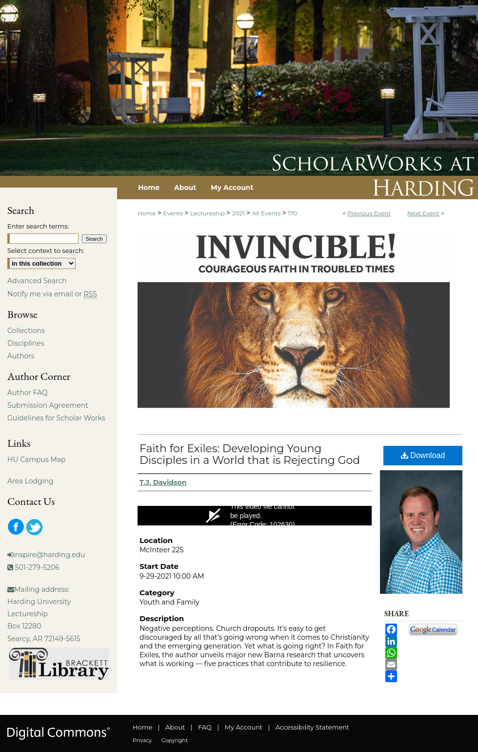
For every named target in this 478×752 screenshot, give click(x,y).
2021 (239, 213)
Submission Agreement (47, 405)
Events (173, 213)
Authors (21, 356)
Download (423, 455)
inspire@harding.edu (49, 554)
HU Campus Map (36, 459)
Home (147, 213)
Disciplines (25, 343)
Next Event (423, 213)
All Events (267, 213)
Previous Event (369, 213)
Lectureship (208, 213)
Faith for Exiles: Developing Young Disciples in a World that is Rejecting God (249, 454)
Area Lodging (30, 481)
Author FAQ (27, 392)
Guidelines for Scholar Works (56, 418)
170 (292, 213)
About (175, 727)
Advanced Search (37, 280)
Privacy (142, 740)
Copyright (174, 740)
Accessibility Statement (312, 727)
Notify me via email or (52, 294)
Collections (26, 330)
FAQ (205, 727)
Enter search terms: (38, 226)
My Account (243, 727)
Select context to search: (45, 250)
